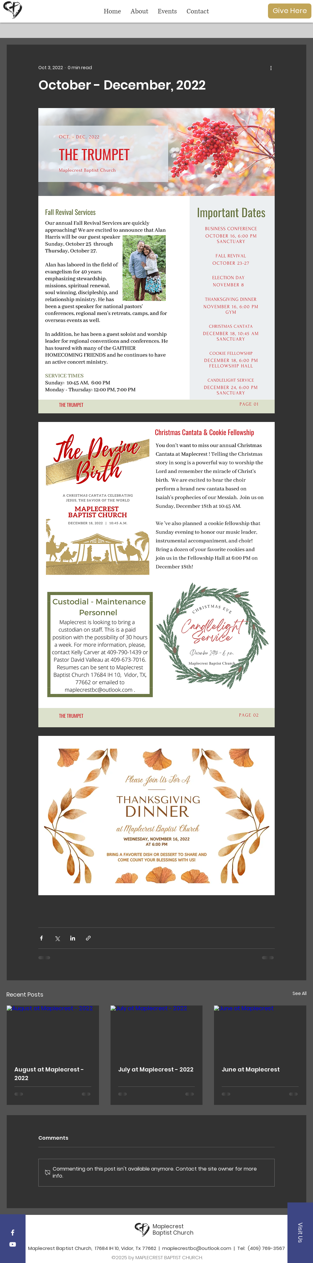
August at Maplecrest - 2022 (49, 1073)
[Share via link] (88, 938)
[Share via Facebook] (41, 938)
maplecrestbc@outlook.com (196, 1248)
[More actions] (271, 67)
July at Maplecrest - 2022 (156, 1069)
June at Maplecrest (251, 1069)
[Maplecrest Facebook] (13, 1233)
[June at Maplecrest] (260, 1031)
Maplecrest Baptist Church (173, 1230)
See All (300, 993)
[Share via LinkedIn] (73, 938)
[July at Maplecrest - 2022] (157, 1031)
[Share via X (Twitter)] (57, 938)
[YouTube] (13, 1244)
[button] (300, 1232)
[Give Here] (289, 11)
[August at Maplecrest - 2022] (53, 1031)
